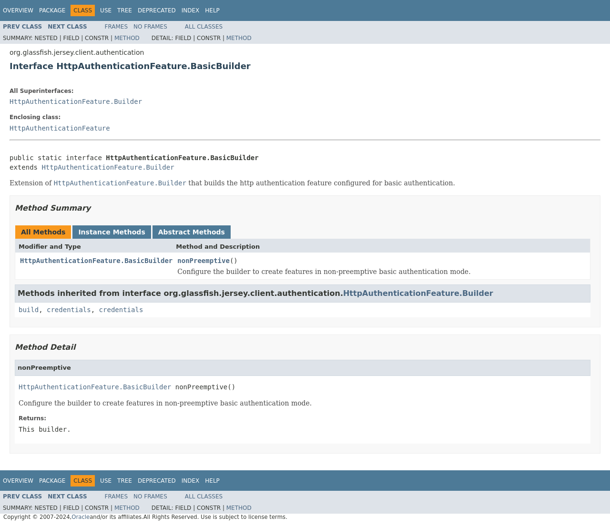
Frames (116, 26)
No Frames (150, 26)
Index (191, 10)
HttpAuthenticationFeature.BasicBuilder (96, 260)
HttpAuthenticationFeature (60, 128)
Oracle (80, 517)
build (29, 310)
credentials (69, 310)
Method (127, 38)
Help (212, 10)
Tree (124, 10)
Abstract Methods (191, 232)
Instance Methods (111, 232)
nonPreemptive (203, 260)
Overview (18, 10)
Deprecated (157, 10)
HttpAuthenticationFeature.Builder (76, 101)
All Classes (204, 26)
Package (52, 10)
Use (106, 10)
